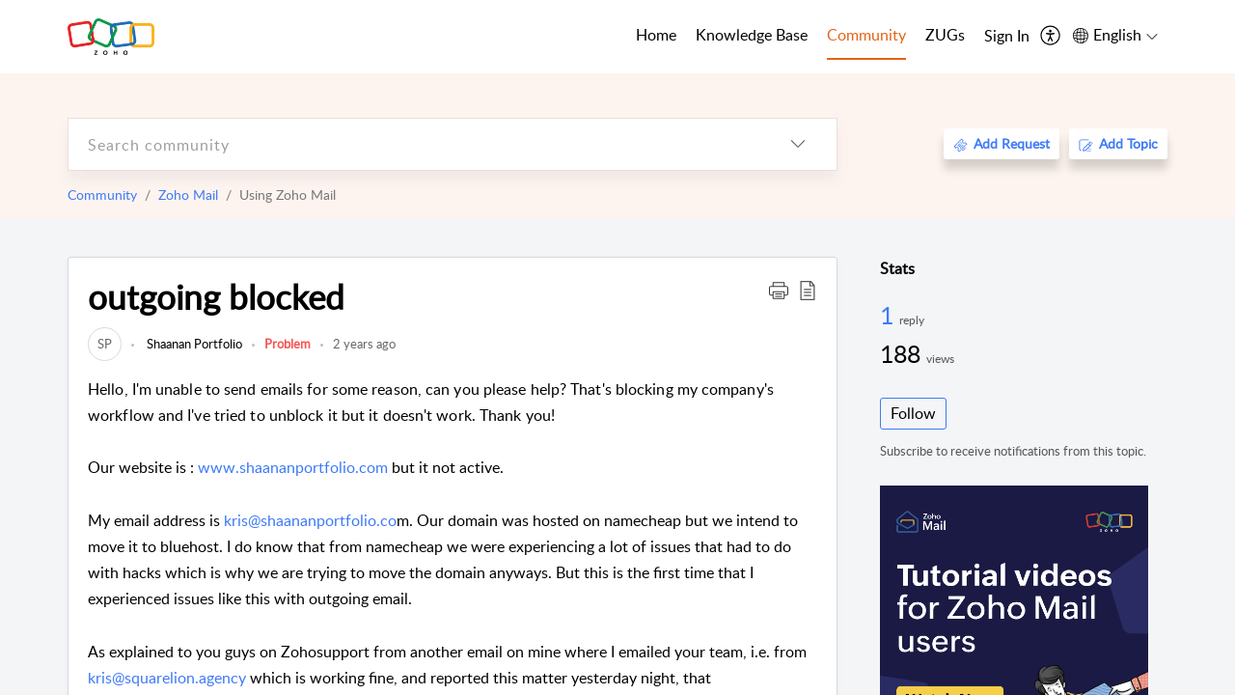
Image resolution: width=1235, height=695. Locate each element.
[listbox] (798, 144)
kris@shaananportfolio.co (310, 520)
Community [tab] (866, 34)
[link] (105, 343)
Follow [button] (913, 413)
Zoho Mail (188, 194)
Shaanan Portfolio (193, 343)
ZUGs (945, 34)
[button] (778, 289)
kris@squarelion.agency (167, 677)
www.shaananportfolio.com (293, 467)
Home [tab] (656, 34)
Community (102, 194)
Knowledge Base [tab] (752, 34)
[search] (414, 144)
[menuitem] (1006, 36)
